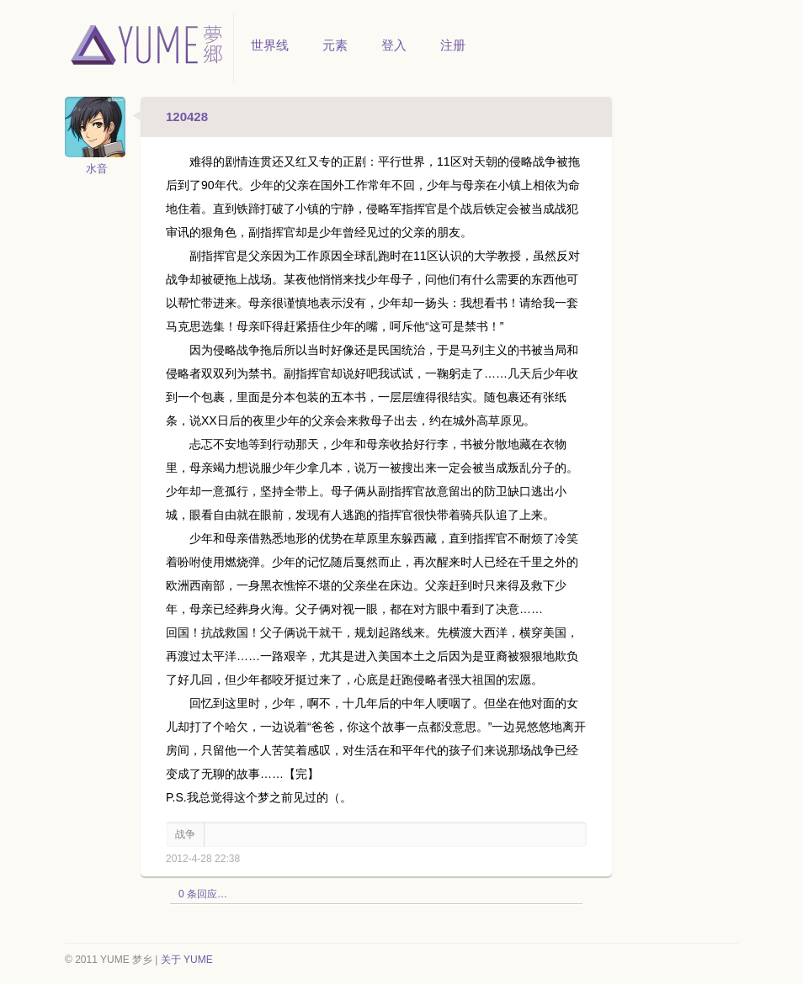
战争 (185, 834)
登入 (394, 45)
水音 (97, 168)
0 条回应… (202, 894)
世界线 (270, 45)
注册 (452, 45)
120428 (187, 116)
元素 (335, 45)
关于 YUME (187, 959)
